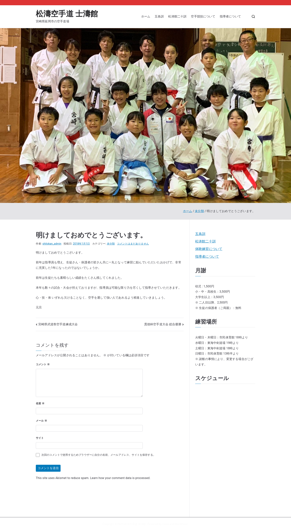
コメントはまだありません (133, 243)
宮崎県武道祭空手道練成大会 (58, 324)
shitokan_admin (52, 243)
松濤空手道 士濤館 (67, 13)
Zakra (165, 524)
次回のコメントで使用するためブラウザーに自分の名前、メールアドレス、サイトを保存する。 (98, 454)
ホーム (145, 16)
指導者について (232, 16)
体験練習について (208, 249)
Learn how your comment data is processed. (120, 478)
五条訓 (159, 16)
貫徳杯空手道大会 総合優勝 (162, 324)
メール (41, 420)
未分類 (111, 243)
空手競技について (203, 16)
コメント (43, 364)
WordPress (181, 524)
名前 (40, 403)
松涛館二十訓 (177, 16)
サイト (40, 437)
